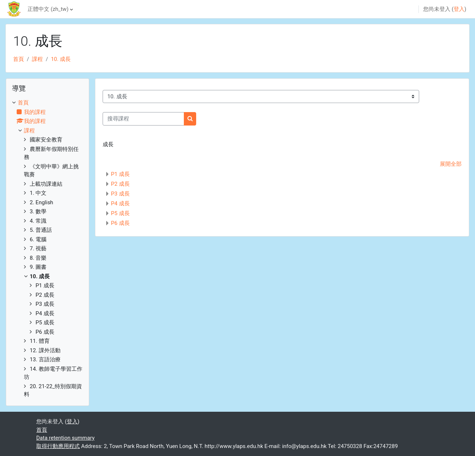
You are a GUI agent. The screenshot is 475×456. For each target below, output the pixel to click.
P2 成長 (120, 184)
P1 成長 (120, 174)
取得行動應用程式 (58, 446)
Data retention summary (65, 438)
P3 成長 (120, 193)
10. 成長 (61, 59)
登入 (459, 9)
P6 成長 (120, 223)
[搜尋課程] (143, 119)
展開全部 (451, 164)
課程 (37, 59)
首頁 (18, 59)
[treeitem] (47, 249)
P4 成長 (120, 203)
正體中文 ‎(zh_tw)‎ (48, 9)
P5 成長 (120, 213)
